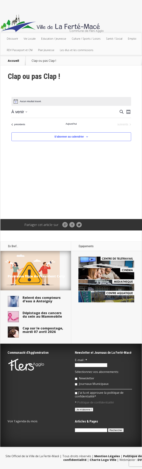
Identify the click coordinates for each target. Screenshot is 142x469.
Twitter (79, 225)
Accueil (13, 60)
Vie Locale (30, 38)
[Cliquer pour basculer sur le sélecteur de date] (19, 112)
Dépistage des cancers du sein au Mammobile (42, 315)
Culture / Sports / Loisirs (86, 38)
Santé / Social (114, 38)
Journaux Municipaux (92, 384)
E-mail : (81, 360)
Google (65, 225)
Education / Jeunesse (53, 38)
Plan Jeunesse (46, 50)
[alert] (71, 101)
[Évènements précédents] (18, 124)
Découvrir (12, 38)
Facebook (72, 225)
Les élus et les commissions (76, 50)
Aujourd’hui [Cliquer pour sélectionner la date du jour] (71, 124)
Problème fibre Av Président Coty (36, 276)
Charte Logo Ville (103, 460)
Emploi (132, 38)
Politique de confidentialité (95, 402)
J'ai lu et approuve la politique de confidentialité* (99, 394)
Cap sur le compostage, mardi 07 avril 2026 (43, 330)
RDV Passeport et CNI (20, 50)
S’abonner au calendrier (69, 136)
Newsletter (84, 378)
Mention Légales (107, 456)
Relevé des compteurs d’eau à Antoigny (42, 299)
